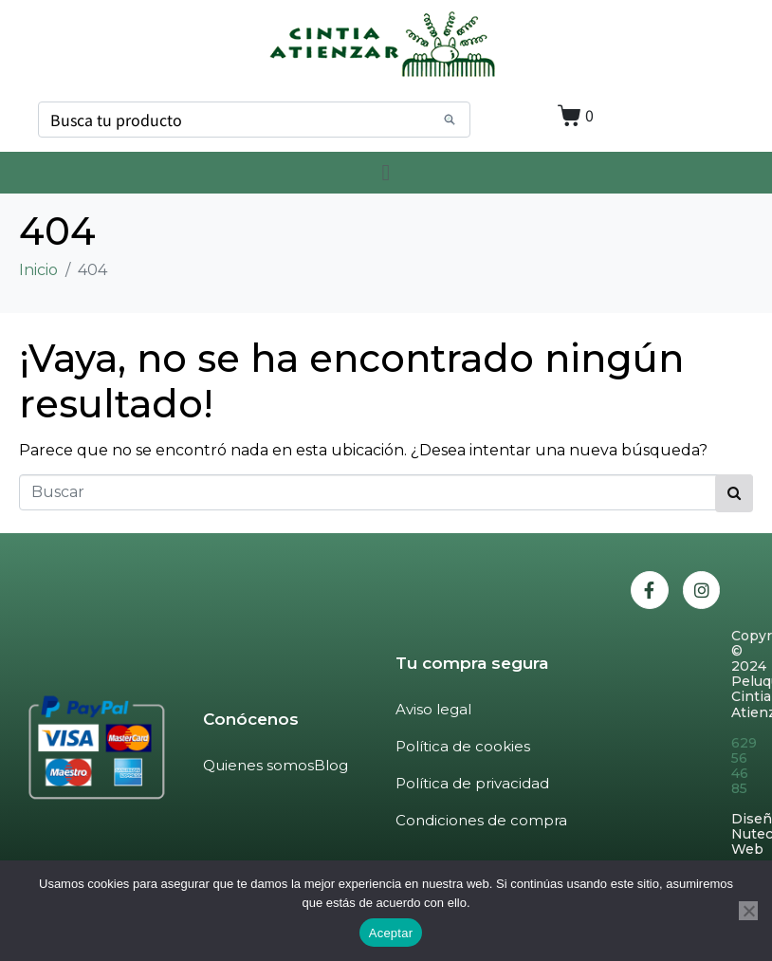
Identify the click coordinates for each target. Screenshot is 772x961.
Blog (331, 765)
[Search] (449, 119)
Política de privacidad (472, 783)
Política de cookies (462, 746)
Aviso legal (433, 709)
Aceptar (391, 933)
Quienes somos (258, 765)
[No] (748, 910)
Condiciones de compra (481, 820)
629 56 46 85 (744, 765)
